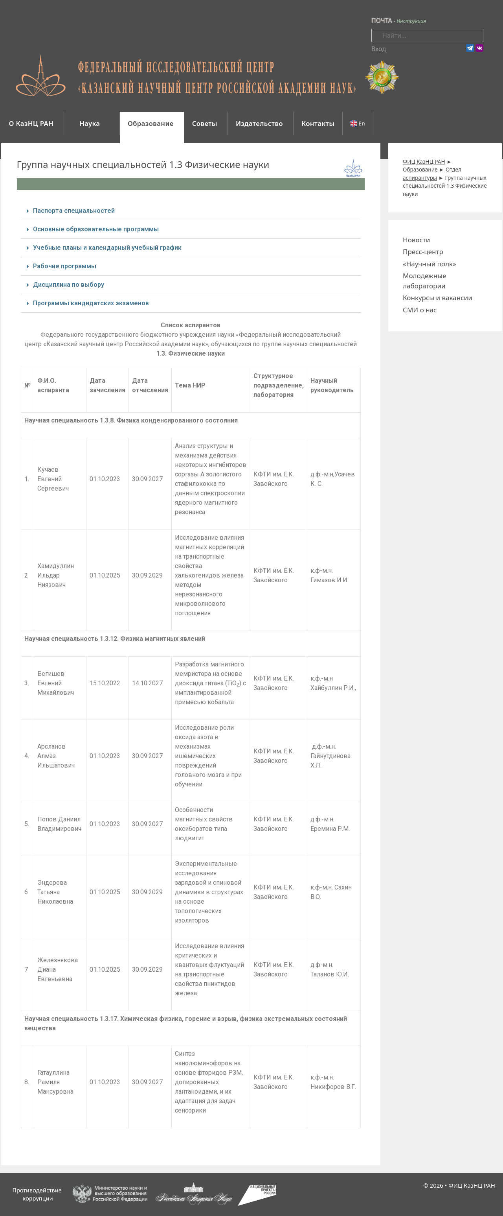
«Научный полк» (429, 263)
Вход (378, 48)
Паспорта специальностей (74, 210)
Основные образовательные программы (96, 229)
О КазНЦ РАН (31, 123)
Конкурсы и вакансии (437, 297)
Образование (151, 123)
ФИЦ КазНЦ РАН (471, 1185)
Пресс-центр (423, 251)
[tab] (191, 211)
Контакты (317, 123)
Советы (204, 123)
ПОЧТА (381, 20)
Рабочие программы (64, 266)
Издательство (259, 123)
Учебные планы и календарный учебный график (107, 247)
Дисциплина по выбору (68, 284)
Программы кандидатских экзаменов (91, 303)
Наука (90, 123)
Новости (416, 239)
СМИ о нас (420, 309)
